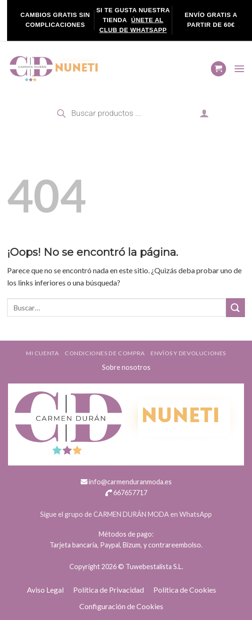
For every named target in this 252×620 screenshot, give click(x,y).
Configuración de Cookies (121, 606)
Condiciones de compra (105, 353)
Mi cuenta (42, 353)
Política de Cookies (184, 589)
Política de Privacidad (108, 589)
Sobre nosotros (126, 367)
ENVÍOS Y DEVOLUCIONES (188, 353)
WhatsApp (195, 514)
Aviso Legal (45, 589)
